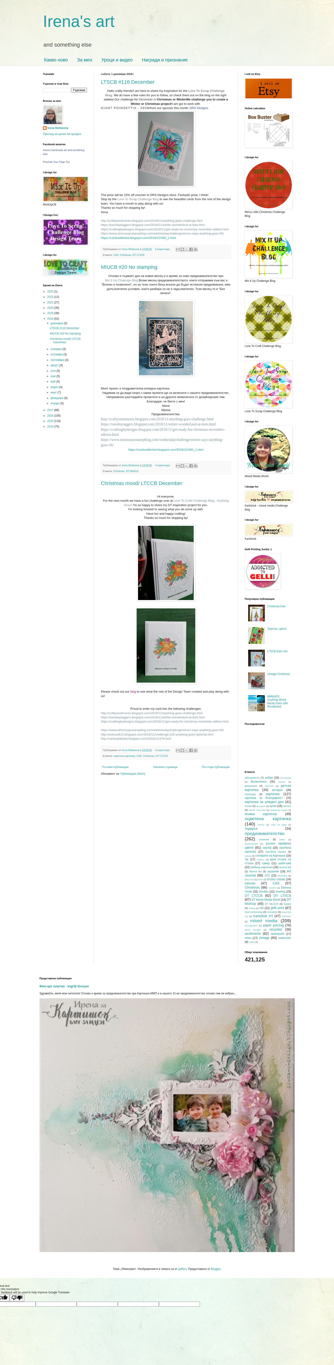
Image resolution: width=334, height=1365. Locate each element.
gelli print (277, 908)
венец (282, 781)
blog (133, 691)
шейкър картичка (261, 867)
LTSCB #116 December (128, 82)
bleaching (282, 875)
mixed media (263, 920)
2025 (50, 291)
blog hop (249, 879)
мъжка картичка (261, 814)
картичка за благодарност (264, 798)
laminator (286, 916)
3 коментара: (163, 750)
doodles (264, 891)
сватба (267, 847)
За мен (84, 59)
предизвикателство (264, 833)
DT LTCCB (162, 756)
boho (260, 879)
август (55, 365)
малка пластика (257, 810)
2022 (50, 297)
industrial (272, 912)
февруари (57, 398)
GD (262, 908)
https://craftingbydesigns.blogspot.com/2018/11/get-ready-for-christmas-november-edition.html (164, 229)
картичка (272, 794)
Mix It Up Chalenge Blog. (122, 280)
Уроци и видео (117, 59)
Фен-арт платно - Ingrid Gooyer (64, 986)
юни (54, 376)
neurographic (251, 925)
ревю (282, 839)
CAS (116, 255)
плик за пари (278, 824)
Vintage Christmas (278, 674)
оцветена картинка (124, 756)
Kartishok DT (263, 916)
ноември (56, 349)
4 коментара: (163, 465)
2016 (50, 415)
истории (277, 790)
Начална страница (165, 767)
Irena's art (79, 21)
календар (250, 794)
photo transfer (253, 929)
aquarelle (273, 871)
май (53, 381)
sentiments (253, 933)
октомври (57, 354)
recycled (276, 929)
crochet (272, 887)
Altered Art (255, 871)
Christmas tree (276, 606)
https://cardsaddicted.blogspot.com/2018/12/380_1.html (138, 238)
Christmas (125, 255)
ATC (267, 875)
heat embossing (254, 912)
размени (264, 839)
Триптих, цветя (276, 628)
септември (58, 360)
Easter (287, 904)
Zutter (252, 942)
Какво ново (56, 59)
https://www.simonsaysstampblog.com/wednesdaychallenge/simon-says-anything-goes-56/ (162, 233)
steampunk (277, 933)
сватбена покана (275, 851)
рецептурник (251, 843)
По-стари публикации (216, 767)
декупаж (269, 786)
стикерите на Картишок (270, 855)
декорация (251, 785)
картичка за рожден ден (264, 802)
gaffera (182, 1269)
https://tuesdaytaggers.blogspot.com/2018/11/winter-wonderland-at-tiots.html (153, 225)
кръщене (260, 806)
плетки (260, 824)
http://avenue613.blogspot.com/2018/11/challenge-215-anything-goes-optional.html (157, 734)
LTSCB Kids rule (277, 651)
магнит (287, 806)
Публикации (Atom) (132, 773)
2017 (50, 410)
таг (246, 859)
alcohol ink (285, 867)
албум (269, 777)
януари (55, 403)
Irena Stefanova (58, 128)
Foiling (252, 908)
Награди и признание (165, 59)
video (248, 938)
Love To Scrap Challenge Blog (138, 199)
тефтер (260, 859)
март (54, 392)
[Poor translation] (17, 1298)
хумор (266, 863)
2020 (50, 307)
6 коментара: (163, 249)
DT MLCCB (271, 904)
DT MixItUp (132, 471)
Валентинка (258, 781)
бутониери (285, 778)
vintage (264, 938)
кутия (273, 806)
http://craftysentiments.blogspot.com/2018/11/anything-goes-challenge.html (151, 220)
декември (57, 323)
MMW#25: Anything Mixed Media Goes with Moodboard (277, 701)
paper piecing (273, 925)
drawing (280, 891)
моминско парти (278, 810)
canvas (250, 883)
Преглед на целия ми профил (62, 134)
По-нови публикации (115, 767)
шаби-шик (284, 863)
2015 (50, 421)
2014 (50, 426)
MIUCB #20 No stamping (129, 267)
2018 (50, 318)
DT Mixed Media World (266, 899)
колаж (248, 806)
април (55, 387)
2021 (50, 302)
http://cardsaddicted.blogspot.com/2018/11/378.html (136, 738)
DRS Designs (198, 108)
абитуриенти (252, 777)
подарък (251, 828)
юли (54, 371)
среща (248, 855)
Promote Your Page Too (56, 162)
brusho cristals (276, 879)
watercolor (284, 938)
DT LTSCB (138, 255)
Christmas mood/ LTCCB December (141, 483)
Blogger (216, 1269)
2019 (50, 313)
